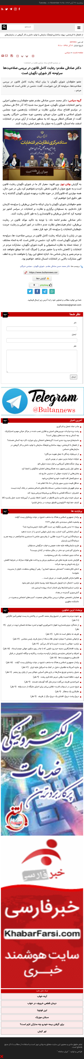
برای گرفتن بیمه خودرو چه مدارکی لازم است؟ (42, 1024)
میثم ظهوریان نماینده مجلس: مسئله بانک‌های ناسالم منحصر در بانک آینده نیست (45, 488)
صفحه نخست (78, 52)
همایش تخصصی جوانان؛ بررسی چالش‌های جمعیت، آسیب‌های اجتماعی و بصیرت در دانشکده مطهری (44, 599)
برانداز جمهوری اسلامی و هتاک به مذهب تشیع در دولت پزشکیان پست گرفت (46, 517)
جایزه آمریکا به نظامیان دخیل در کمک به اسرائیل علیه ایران (50, 667)
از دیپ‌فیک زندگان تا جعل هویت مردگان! (62, 454)
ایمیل (74, 334)
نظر (75, 346)
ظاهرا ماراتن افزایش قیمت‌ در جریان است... (60, 578)
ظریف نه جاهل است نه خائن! (62, 634)
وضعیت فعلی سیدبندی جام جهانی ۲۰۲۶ (62, 522)
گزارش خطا (42, 278)
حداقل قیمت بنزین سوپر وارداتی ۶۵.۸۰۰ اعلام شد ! (57, 483)
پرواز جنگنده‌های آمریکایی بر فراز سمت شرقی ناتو (58, 463)
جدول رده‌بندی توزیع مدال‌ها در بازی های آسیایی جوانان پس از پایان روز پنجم (42, 672)
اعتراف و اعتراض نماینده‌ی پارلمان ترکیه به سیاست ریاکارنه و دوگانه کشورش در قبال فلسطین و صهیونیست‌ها (44, 655)
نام (75, 322)
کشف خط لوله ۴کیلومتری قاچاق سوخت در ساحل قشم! (55, 502)
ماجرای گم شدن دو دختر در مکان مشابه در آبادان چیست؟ (54, 550)
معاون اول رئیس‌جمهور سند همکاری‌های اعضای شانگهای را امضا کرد (50, 468)
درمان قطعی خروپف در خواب (42, 1003)
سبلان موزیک (42, 1017)
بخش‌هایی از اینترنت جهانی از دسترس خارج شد (59, 473)
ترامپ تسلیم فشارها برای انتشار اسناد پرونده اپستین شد (55, 587)
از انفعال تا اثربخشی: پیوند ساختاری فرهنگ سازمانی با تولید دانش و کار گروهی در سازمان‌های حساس (44, 37)
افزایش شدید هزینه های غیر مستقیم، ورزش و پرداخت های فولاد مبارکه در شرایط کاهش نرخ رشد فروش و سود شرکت (41, 562)
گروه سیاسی (75, 101)
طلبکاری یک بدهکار (67, 691)
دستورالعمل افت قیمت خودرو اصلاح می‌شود (60, 478)
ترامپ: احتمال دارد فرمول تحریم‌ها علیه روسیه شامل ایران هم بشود (50, 583)
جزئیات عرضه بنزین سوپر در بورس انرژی (62, 459)
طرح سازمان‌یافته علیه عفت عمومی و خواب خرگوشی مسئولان (53, 545)
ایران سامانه (63, 1051)
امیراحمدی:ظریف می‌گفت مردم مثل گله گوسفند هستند (51, 681)
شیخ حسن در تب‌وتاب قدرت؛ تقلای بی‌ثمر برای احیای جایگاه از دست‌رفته (44, 686)
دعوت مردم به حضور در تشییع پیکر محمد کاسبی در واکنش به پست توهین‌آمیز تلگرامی (42, 618)
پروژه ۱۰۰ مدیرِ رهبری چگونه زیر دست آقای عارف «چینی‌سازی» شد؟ (51, 527)
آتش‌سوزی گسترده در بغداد (67, 592)
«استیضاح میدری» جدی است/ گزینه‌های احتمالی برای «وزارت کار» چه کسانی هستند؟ (43, 440)
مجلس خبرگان (26, 266)
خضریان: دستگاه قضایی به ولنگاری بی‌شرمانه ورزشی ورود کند (53, 493)
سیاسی (67, 52)
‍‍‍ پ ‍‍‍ (24, 56)
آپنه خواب (42, 996)
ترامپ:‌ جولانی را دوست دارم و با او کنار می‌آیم (55, 643)
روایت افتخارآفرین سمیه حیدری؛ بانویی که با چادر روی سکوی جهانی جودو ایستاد (41, 648)
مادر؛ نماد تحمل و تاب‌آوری (68, 426)
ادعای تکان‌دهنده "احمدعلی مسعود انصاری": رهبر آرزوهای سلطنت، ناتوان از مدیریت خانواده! (43, 571)
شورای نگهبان (39, 266)
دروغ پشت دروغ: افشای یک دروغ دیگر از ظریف (55, 696)
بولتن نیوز (65, 184)
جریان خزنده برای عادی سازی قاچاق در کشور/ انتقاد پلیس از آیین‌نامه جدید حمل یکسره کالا (40, 497)
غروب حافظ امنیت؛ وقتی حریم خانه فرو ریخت (56, 677)
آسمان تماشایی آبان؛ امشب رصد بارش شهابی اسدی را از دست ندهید (50, 531)
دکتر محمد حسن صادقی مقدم (58, 266)
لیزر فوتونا (42, 1010)
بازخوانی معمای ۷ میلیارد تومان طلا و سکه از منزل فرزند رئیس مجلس (46, 639)
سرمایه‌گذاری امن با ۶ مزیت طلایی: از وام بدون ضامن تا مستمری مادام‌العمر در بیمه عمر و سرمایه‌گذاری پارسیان (41, 538)
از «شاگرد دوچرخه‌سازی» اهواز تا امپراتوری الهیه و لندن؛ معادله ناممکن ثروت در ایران (41, 627)
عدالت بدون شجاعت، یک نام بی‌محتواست (61, 555)
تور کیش (42, 1031)
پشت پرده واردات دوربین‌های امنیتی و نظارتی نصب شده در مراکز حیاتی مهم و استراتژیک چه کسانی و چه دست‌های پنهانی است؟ (42, 433)
